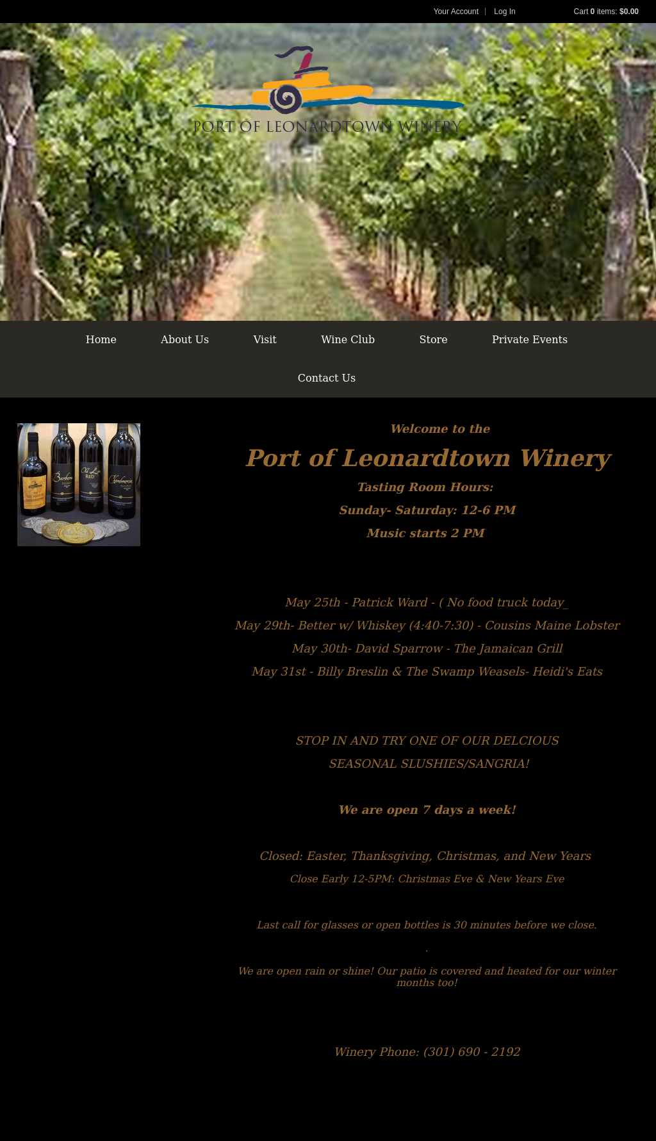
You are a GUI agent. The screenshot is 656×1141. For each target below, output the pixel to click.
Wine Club (348, 340)
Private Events (530, 340)
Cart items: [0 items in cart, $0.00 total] (606, 11)
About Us (185, 340)
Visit (265, 340)
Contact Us (327, 378)
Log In (504, 11)
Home (101, 340)
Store (434, 340)
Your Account (456, 11)
